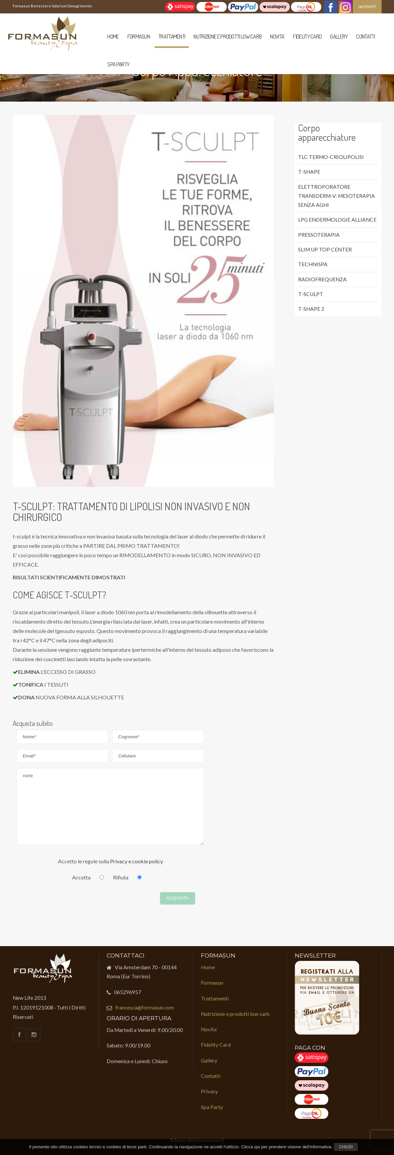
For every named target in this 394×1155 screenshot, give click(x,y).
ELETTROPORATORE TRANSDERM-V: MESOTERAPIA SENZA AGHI (336, 196)
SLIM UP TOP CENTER (325, 249)
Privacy (209, 1091)
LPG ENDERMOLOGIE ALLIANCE (337, 220)
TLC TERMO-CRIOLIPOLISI (331, 157)
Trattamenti (171, 36)
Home (113, 36)
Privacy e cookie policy (136, 861)
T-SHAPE (309, 172)
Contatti (365, 36)
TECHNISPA (313, 264)
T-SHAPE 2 (311, 309)
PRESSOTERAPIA (319, 235)
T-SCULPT (310, 294)
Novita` (277, 36)
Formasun (138, 36)
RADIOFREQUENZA (322, 279)
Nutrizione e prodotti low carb (227, 36)
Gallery (339, 36)
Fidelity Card (307, 36)
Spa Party (118, 64)
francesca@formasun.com (144, 1007)
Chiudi (346, 1147)
